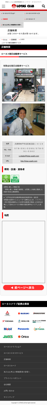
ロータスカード (30, 19)
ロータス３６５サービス (33, 13)
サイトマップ (9, 397)
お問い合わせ (9, 391)
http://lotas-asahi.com (29, 161)
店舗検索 (5, 19)
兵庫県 (22, 39)
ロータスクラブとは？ (9, 13)
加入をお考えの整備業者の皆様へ (12, 24)
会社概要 (7, 384)
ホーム (5, 39)
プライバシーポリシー (12, 378)
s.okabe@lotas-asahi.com (29, 156)
